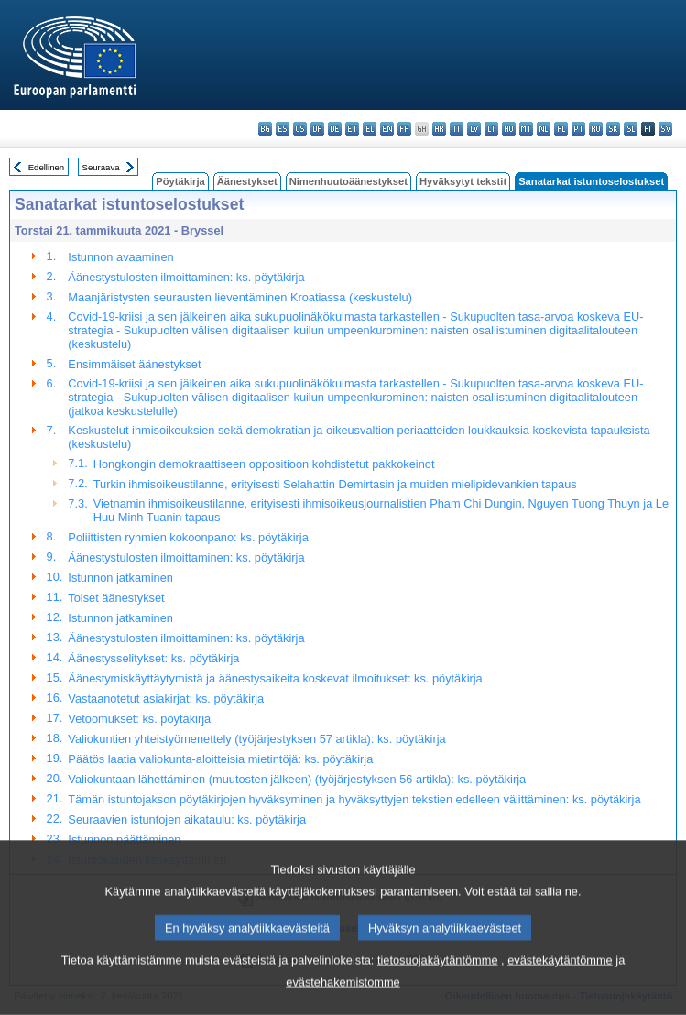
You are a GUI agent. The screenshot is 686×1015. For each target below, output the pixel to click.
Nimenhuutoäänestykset (348, 181)
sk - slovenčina (613, 129)
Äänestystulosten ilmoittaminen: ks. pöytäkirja (186, 277)
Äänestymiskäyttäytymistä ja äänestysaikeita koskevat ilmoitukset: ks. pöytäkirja (275, 678)
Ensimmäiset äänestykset (134, 364)
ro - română (596, 129)
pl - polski (561, 129)
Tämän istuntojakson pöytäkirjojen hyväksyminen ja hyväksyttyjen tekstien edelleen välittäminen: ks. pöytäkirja (354, 799)
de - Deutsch (335, 129)
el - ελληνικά (369, 129)
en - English (387, 129)
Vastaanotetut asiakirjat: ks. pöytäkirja (166, 698)
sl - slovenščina (630, 129)
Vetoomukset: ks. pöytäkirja (139, 719)
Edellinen (46, 167)
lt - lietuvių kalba (491, 129)
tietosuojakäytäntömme (437, 982)
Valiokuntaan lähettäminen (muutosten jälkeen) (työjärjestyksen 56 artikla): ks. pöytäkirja (297, 779)
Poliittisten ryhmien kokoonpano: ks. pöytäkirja (188, 537)
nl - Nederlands (543, 129)
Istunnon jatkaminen (120, 577)
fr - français (404, 129)
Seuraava (101, 167)
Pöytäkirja (180, 181)
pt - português (578, 129)
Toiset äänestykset (116, 598)
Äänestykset (247, 181)
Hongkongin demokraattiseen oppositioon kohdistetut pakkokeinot (264, 464)
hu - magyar (509, 129)
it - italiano (456, 129)
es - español (282, 129)
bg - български (265, 129)
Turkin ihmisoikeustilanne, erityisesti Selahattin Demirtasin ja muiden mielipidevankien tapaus (335, 484)
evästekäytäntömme (560, 982)
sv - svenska (665, 129)
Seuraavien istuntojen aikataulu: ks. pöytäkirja (187, 819)
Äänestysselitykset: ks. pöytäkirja (153, 658)
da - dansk (317, 129)
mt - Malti (526, 129)
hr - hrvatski (439, 129)
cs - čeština (300, 129)
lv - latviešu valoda (474, 129)
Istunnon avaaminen (120, 257)
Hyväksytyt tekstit (462, 181)
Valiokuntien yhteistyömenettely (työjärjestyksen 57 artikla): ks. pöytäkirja (256, 739)
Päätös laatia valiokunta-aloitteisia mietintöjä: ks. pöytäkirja (220, 759)
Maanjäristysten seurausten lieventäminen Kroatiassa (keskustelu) (240, 297)
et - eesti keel (352, 129)
